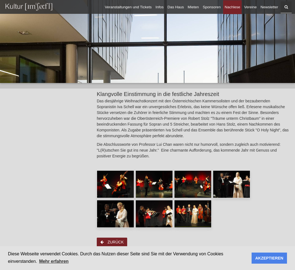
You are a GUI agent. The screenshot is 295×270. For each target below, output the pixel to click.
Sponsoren (212, 7)
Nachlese (232, 7)
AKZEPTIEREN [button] (269, 258)
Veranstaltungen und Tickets (128, 7)
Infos (160, 7)
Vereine (250, 7)
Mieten (193, 7)
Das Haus (176, 7)
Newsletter (269, 7)
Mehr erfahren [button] (54, 261)
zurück (112, 242)
